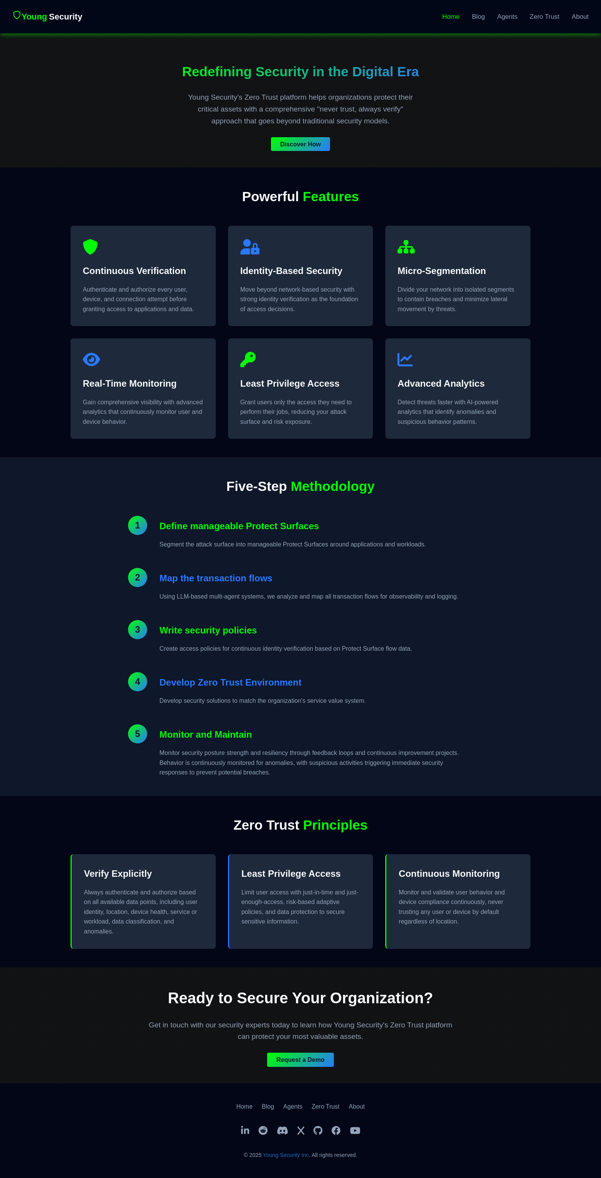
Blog (478, 16)
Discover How (300, 144)
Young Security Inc (286, 1155)
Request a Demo (300, 1060)
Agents (507, 16)
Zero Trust (544, 16)
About (580, 16)
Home (451, 16)
